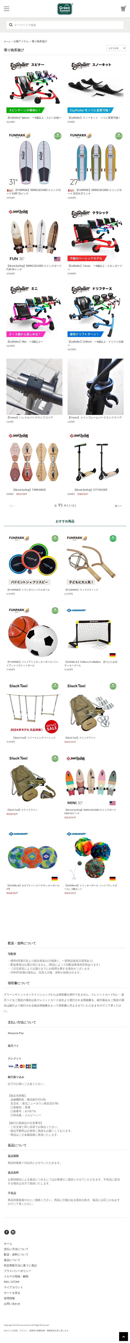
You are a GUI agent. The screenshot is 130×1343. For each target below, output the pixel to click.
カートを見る (12, 1292)
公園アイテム (21, 41)
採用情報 (9, 1298)
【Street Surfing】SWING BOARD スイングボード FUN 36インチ (33, 267)
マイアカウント (13, 1287)
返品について (12, 1260)
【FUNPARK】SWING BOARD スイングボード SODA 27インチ (95, 192)
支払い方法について (16, 1249)
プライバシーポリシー (17, 1270)
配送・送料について (16, 1254)
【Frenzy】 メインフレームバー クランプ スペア (95, 417)
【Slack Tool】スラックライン (22, 809)
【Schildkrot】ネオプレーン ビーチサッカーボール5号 (33, 887)
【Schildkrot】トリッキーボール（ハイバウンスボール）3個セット (90, 887)
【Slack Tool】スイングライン (80, 737)
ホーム (7, 41)
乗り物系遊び (39, 41)
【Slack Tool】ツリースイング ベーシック (32, 737)
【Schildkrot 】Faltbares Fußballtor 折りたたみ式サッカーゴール (90, 663)
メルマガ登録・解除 (16, 1276)
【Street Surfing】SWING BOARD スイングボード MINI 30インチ (90, 811)
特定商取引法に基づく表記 (20, 1265)
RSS (6, 1281)
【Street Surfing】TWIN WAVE (26, 489)
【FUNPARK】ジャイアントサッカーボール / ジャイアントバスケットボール (32, 663)
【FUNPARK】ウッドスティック (81, 589)
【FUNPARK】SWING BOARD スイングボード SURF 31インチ (33, 192)
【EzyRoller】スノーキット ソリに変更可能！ (94, 117)
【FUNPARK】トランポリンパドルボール (28, 589)
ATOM (15, 1281)
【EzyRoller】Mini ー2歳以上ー (24, 341)
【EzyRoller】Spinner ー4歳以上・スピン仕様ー (33, 117)
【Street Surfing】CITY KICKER (87, 489)
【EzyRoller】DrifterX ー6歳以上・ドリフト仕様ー (96, 343)
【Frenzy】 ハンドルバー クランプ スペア (29, 417)
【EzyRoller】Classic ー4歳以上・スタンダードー (95, 267)
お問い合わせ (12, 1303)
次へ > (118, 505)
